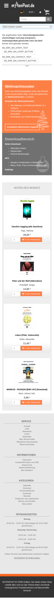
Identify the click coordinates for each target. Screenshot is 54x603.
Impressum (26, 460)
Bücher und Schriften (27, 501)
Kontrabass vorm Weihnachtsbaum (26, 117)
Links (27, 429)
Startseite (27, 485)
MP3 (7, 158)
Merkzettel (27, 437)
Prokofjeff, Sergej (27, 285)
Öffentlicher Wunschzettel (27, 442)
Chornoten (27, 488)
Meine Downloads (27, 444)
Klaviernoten (16, 151)
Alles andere (27, 504)
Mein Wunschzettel (27, 439)
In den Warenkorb (31, 240)
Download (27, 493)
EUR (32, 12)
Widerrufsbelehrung (27, 468)
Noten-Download (13, 144)
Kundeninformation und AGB (27, 462)
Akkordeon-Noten (18, 148)
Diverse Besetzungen (20, 154)
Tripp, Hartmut (27, 231)
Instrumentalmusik (27, 491)
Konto (27, 434)
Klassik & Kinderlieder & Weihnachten (27, 162)
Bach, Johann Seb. (27, 393)
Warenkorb (27, 431)
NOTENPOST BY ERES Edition (27, 558)
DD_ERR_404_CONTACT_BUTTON (20, 61)
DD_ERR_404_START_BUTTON (18, 52)
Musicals (27, 496)
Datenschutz (27, 465)
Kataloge (9, 169)
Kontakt (27, 426)
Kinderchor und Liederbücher (27, 499)
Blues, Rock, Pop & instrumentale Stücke (29, 165)
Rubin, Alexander (27, 339)
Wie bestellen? (27, 470)
